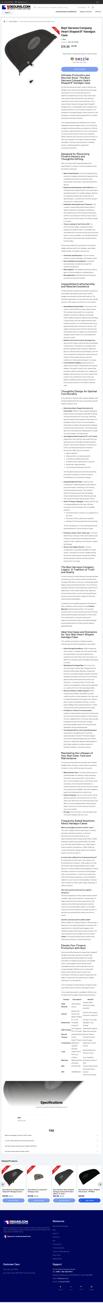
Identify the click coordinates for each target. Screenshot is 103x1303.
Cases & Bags (13, 22)
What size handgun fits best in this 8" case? (51, 1136)
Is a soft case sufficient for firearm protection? (51, 1141)
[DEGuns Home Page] (16, 8)
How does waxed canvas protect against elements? (51, 1147)
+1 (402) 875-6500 (64, 1282)
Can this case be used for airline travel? (51, 1152)
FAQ (97, 2)
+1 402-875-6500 (8, 2)
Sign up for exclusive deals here (19, 1237)
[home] (4, 22)
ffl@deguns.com (22, 2)
